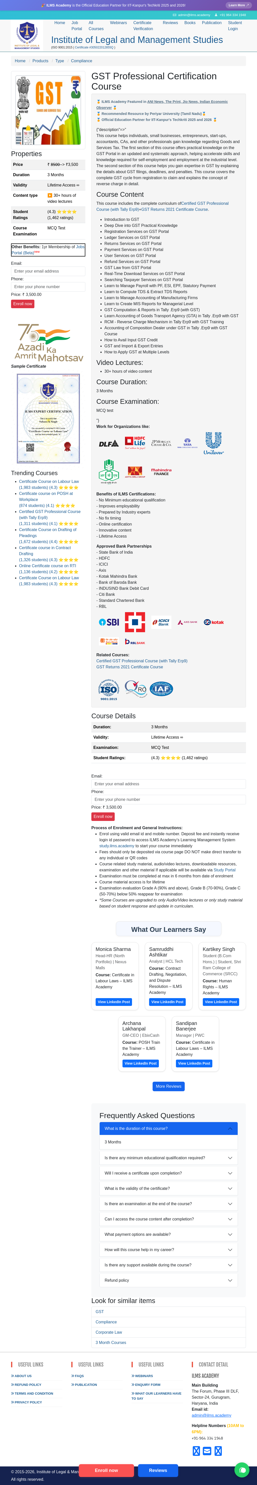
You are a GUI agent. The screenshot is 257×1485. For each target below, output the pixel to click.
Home (59, 23)
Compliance (106, 1322)
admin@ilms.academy (211, 1415)
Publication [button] (212, 23)
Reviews (170, 23)
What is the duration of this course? (136, 1128)
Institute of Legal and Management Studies (137, 40)
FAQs (77, 1376)
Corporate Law (109, 1332)
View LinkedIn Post (114, 1002)
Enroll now (106, 1470)
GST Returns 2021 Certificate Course (174, 209)
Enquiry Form (146, 1385)
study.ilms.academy (116, 846)
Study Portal (224, 870)
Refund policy (117, 1280)
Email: (16, 263)
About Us (21, 1376)
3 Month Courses (111, 1342)
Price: (16, 294)
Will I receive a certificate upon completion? (143, 1173)
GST (100, 1312)
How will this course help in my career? (139, 1250)
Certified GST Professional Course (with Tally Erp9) (141, 661)
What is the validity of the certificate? (137, 1188)
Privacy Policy (26, 1402)
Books (190, 23)
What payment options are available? (138, 1234)
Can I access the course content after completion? (149, 1219)
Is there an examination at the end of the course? (148, 1204)
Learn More (239, 5)
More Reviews (168, 1086)
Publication (84, 1385)
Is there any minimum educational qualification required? (155, 1158)
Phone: (17, 279)
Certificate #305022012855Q (94, 47)
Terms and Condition (32, 1393)
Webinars (118, 23)
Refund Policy (26, 1385)
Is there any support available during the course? (148, 1265)
